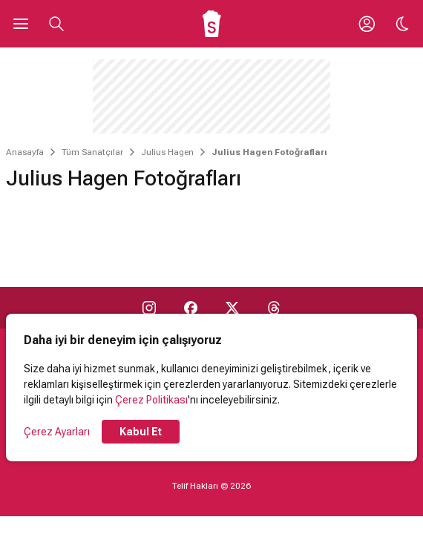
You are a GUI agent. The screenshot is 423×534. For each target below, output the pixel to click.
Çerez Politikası (151, 400)
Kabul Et (140, 432)
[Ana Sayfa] (212, 24)
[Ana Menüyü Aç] (21, 24)
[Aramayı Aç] (56, 24)
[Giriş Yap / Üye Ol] (366, 24)
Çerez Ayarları (57, 432)
